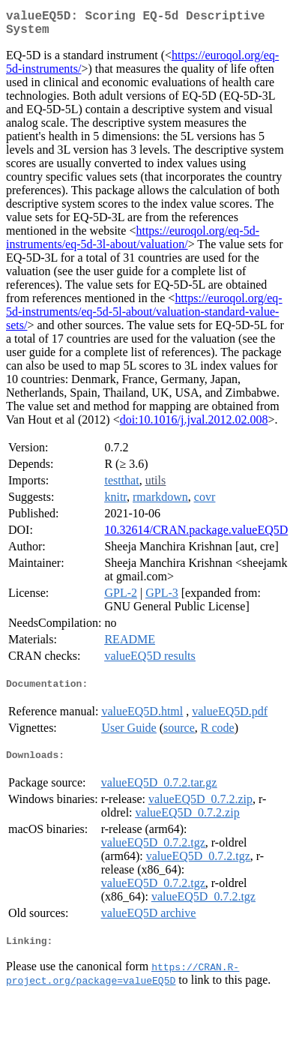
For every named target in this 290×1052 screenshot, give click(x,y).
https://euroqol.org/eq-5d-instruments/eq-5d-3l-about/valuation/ (132, 243)
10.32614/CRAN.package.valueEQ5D (196, 535)
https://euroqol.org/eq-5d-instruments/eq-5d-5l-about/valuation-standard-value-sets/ (144, 317)
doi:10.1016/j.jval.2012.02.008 (194, 425)
